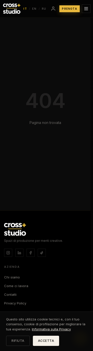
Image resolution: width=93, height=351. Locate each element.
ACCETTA (46, 341)
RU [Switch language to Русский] (44, 8)
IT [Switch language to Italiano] (25, 8)
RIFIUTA (17, 341)
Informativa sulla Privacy (51, 329)
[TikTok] (42, 253)
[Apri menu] (86, 8)
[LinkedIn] (19, 253)
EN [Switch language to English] (34, 8)
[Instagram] (8, 253)
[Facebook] (30, 253)
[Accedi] (53, 9)
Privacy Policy (15, 303)
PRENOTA (69, 8)
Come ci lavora (16, 286)
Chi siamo (12, 277)
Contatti (10, 294)
